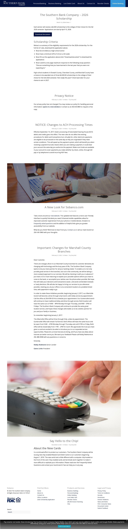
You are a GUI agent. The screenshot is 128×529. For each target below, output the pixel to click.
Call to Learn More (64, 526)
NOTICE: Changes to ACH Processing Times (64, 125)
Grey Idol (73, 99)
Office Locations (42, 497)
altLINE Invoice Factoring (75, 502)
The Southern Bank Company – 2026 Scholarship (64, 16)
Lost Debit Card (72, 497)
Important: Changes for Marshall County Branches (64, 249)
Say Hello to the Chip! (64, 441)
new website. (55, 216)
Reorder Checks (72, 499)
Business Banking (72, 491)
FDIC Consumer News (104, 504)
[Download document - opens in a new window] (43, 34)
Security (100, 495)
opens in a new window (51, 107)
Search (9, 509)
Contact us (71, 230)
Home (39, 491)
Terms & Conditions (104, 493)
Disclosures (101, 497)
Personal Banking (72, 493)
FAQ (68, 504)
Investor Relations (103, 499)
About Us (40, 493)
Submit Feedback (103, 508)
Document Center (103, 506)
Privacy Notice (64, 96)
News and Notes (103, 502)
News (68, 22)
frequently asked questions (43, 223)
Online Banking (71, 495)
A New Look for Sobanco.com (64, 207)
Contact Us (40, 495)
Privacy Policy (102, 491)
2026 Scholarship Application (46, 499)
